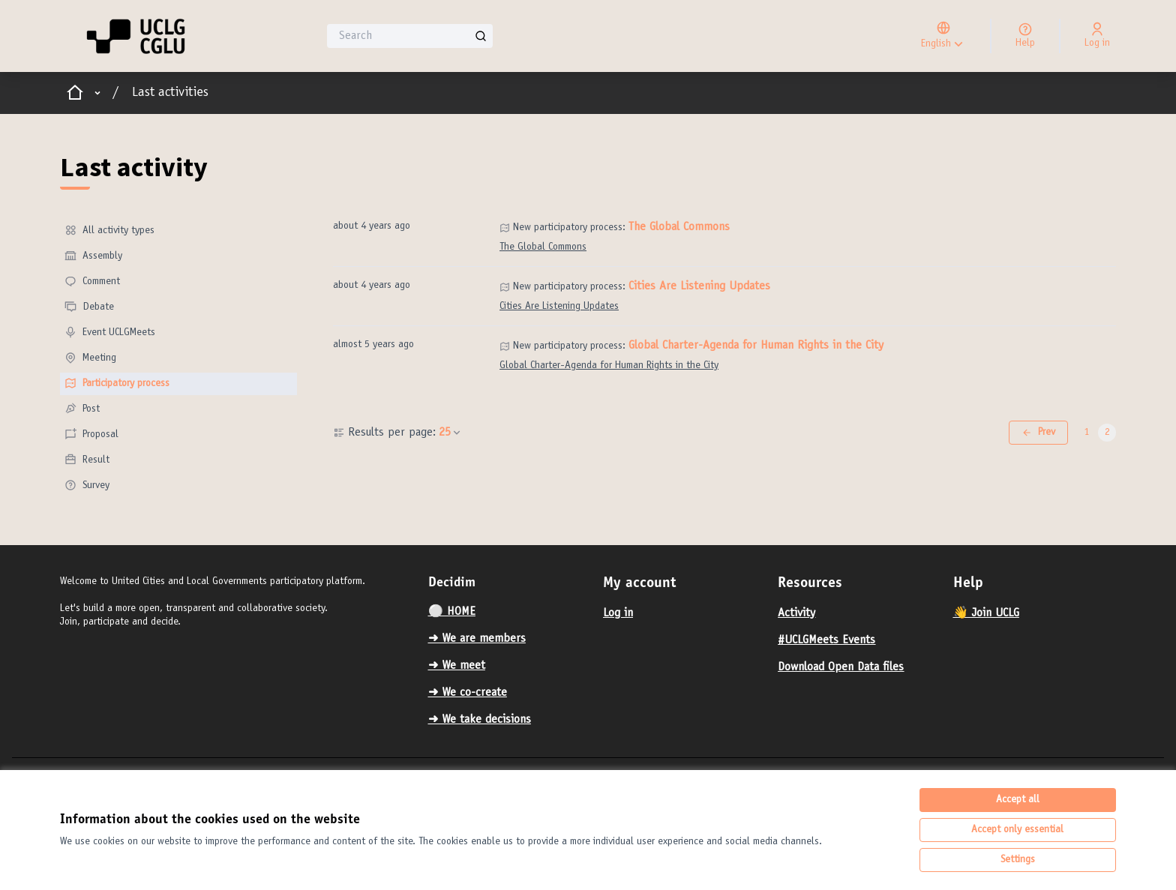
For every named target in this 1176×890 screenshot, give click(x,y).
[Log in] (1097, 36)
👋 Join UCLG (986, 613)
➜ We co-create (467, 693)
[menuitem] (178, 231)
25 (451, 433)
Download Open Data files (841, 667)
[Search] (410, 36)
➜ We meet (456, 666)
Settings (1017, 860)
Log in (618, 613)
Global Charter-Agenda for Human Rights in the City (756, 346)
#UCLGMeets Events (826, 640)
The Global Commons (679, 227)
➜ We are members (477, 639)
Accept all (1018, 800)
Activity (796, 613)
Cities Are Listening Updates (699, 286)
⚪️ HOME (452, 612)
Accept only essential (1017, 830)
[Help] (1025, 36)
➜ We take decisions (479, 720)
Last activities (170, 93)
